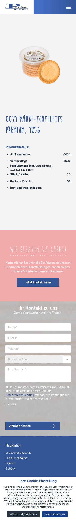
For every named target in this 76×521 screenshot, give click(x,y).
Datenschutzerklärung (19, 395)
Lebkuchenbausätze (18, 452)
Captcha (10, 404)
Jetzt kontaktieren (38, 282)
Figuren (10, 463)
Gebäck (10, 468)
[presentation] (32, 413)
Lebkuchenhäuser (16, 458)
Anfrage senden (20, 425)
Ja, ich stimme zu (55, 514)
